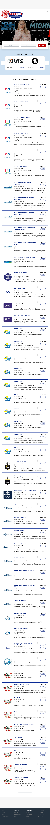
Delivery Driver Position (20, 272)
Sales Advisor (18, 328)
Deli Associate (18, 751)
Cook (15, 711)
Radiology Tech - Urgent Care (22, 315)
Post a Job (16, 812)
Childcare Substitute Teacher (22, 84)
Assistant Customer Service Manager (24, 724)
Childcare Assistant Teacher (22, 101)
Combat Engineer (19, 476)
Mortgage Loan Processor (21, 628)
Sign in (15, 816)
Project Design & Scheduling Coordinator (25, 490)
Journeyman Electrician (20, 543)
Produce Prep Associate (20, 764)
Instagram (42, 814)
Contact (3, 812)
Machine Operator (19, 530)
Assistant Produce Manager (21, 684)
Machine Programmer (20, 517)
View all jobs (25, 790)
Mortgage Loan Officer (20, 613)
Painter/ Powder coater (20, 600)
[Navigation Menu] (47, 11)
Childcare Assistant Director (22, 117)
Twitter (41, 812)
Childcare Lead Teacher (20, 150)
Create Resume (29, 814)
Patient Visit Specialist (20, 302)
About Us (3, 814)
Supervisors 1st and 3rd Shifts (22, 504)
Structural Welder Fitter (20, 557)
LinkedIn (41, 816)
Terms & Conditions (5, 816)
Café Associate (18, 737)
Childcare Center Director (21, 133)
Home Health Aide (19, 658)
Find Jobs (41, 45)
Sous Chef (17, 698)
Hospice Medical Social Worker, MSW (24, 257)
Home (3, 810)
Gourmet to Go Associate (21, 777)
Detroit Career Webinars (31, 818)
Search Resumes (17, 814)
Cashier (16, 671)
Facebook (42, 810)
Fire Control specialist (20, 461)
